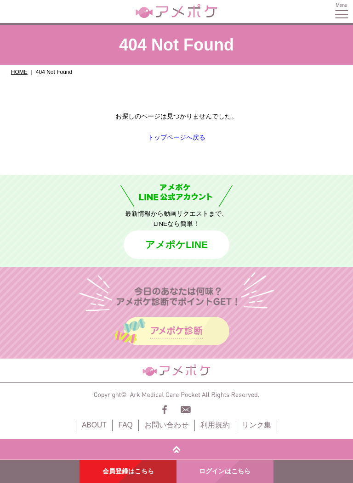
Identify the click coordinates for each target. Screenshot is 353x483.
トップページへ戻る (176, 137)
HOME (19, 72)
